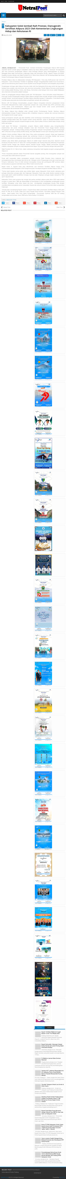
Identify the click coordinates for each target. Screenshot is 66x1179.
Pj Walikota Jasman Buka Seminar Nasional (51, 1059)
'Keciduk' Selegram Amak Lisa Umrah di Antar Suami (53, 1085)
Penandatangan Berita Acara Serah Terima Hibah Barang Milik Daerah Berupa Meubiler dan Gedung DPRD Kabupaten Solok (51, 1155)
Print (52, 35)
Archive (49, 1027)
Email (58, 35)
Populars (39, 1027)
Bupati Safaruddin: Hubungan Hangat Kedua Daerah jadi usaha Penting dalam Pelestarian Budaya (53, 1046)
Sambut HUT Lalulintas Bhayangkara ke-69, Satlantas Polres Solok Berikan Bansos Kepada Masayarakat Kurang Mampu (53, 1073)
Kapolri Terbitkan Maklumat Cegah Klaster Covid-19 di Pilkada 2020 (51, 1032)
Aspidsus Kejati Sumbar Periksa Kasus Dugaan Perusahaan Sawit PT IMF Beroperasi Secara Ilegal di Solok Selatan (52, 1099)
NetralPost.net (5, 1177)
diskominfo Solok (11, 200)
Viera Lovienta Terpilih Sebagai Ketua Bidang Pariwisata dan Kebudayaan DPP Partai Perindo (53, 1140)
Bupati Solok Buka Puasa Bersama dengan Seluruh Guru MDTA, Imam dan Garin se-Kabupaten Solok (52, 1112)
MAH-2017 (62, 1177)
